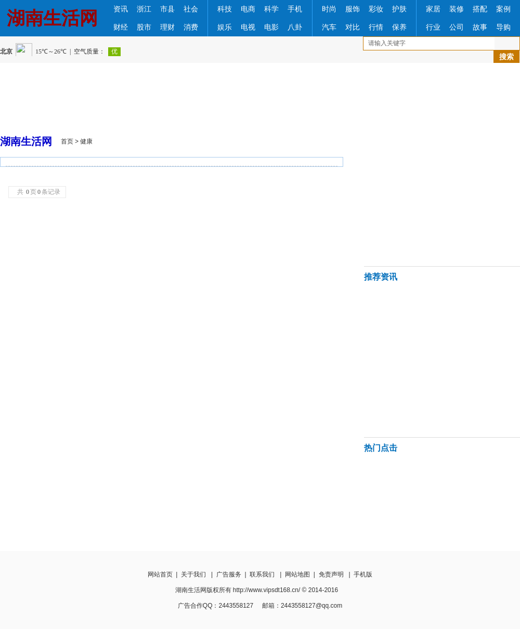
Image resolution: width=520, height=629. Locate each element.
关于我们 (193, 574)
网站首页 (160, 574)
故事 (480, 27)
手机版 (363, 574)
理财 (167, 27)
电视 (248, 27)
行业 (433, 27)
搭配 (480, 9)
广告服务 (228, 574)
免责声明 (331, 574)
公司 (456, 27)
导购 (503, 27)
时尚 (329, 9)
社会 (191, 9)
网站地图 (297, 574)
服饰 (352, 9)
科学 (271, 9)
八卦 (295, 27)
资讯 (120, 9)
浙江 (144, 9)
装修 (456, 9)
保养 (399, 27)
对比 (352, 27)
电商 (248, 9)
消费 (191, 27)
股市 (144, 27)
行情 (376, 27)
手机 (295, 9)
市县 (167, 9)
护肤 (399, 9)
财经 (120, 27)
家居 (433, 9)
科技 (224, 9)
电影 (271, 27)
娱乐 (224, 27)
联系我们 (262, 574)
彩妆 (376, 9)
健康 (86, 141)
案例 (503, 9)
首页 (67, 141)
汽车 (329, 27)
